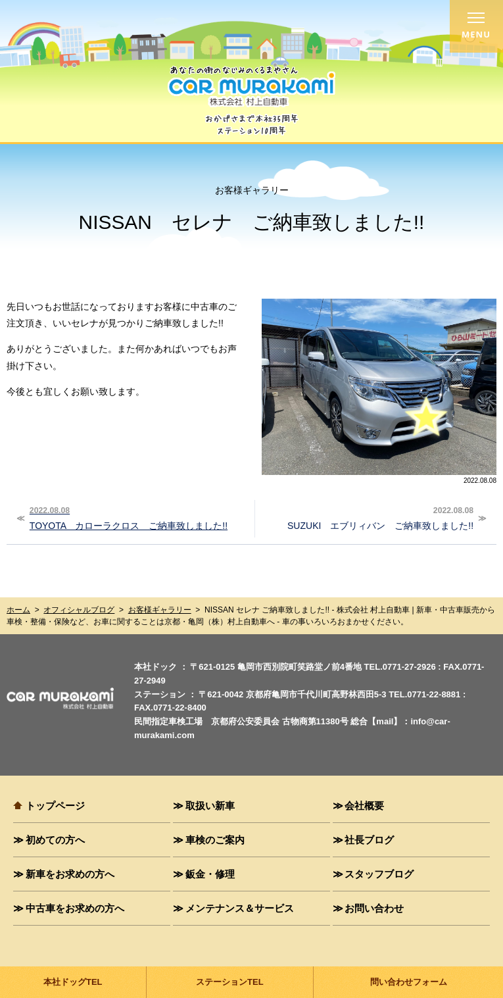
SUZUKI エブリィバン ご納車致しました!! (365, 517)
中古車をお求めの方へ (75, 907)
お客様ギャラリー (159, 609)
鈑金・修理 (210, 873)
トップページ (55, 805)
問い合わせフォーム (408, 982)
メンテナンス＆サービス (239, 907)
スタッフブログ (379, 873)
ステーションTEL (230, 982)
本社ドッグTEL (73, 982)
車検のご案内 (215, 839)
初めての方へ (55, 839)
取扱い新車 (210, 805)
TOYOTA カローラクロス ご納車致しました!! (137, 517)
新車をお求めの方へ (70, 873)
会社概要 (364, 805)
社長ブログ (369, 839)
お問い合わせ (374, 907)
